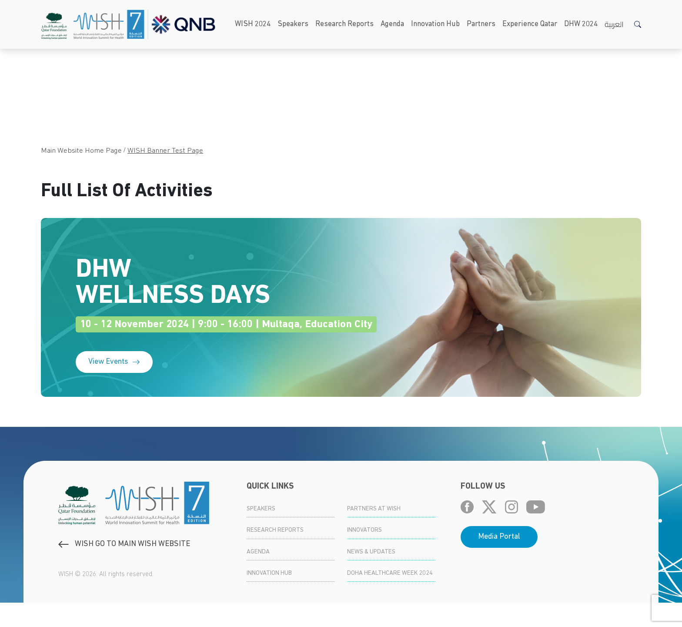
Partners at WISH (374, 533)
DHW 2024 (581, 24)
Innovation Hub (435, 24)
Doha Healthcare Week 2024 (390, 597)
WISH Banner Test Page (165, 150)
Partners (481, 24)
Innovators (364, 554)
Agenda (392, 24)
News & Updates (371, 576)
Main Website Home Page (81, 150)
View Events (114, 386)
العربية (614, 24)
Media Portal (499, 561)
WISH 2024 (253, 24)
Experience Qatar (529, 24)
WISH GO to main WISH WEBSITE (124, 568)
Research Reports (344, 24)
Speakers (292, 24)
